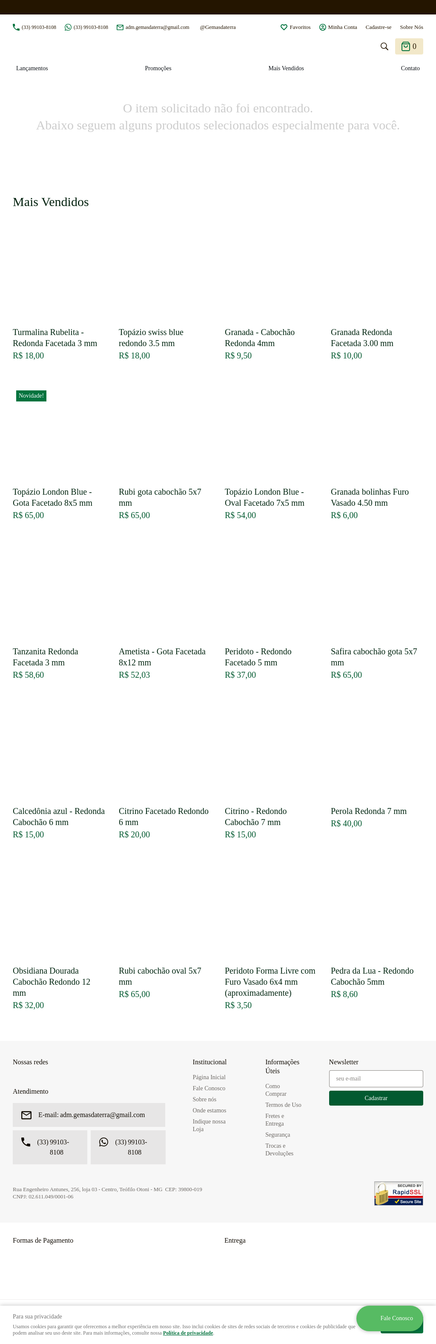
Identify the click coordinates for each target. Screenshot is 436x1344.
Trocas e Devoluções (279, 1150)
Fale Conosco (209, 1088)
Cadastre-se (379, 27)
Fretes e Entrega (274, 1120)
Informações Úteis (282, 1066)
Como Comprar (276, 1090)
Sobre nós (205, 1099)
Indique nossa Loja (209, 1125)
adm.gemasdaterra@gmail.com (157, 27)
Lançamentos (32, 68)
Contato (410, 68)
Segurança (277, 1135)
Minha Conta (342, 27)
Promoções (158, 68)
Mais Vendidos (286, 68)
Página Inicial (209, 1077)
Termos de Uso (283, 1105)
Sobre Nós (411, 27)
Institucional (210, 1062)
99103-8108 (39, 27)
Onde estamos (210, 1110)
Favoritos (300, 27)
